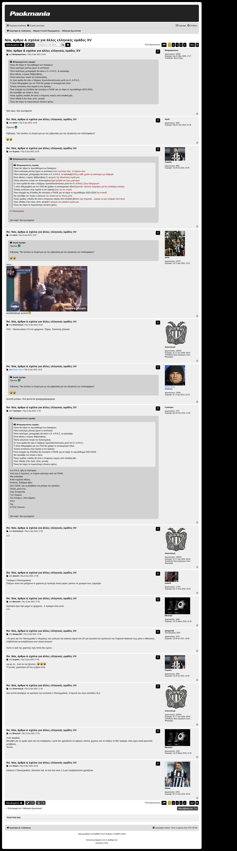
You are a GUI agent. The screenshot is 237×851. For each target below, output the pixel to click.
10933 (178, 393)
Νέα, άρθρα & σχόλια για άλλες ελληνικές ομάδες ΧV (48, 40)
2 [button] (173, 44)
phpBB (96, 834)
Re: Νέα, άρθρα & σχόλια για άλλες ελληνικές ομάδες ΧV (41, 119)
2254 (178, 792)
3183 (178, 619)
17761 (178, 587)
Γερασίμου (169, 407)
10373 (178, 261)
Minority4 (168, 616)
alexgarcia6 (169, 631)
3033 (178, 123)
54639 (178, 54)
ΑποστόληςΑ (170, 347)
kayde (167, 119)
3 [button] (177, 44)
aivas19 (168, 583)
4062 (178, 166)
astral (167, 257)
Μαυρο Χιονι (170, 387)
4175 (178, 636)
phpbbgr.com (112, 840)
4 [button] (181, 44)
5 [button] (184, 44)
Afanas (167, 788)
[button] (164, 45)
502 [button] (192, 44)
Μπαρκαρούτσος (171, 50)
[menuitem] (36, 26)
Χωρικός (168, 162)
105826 (178, 351)
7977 (178, 411)
